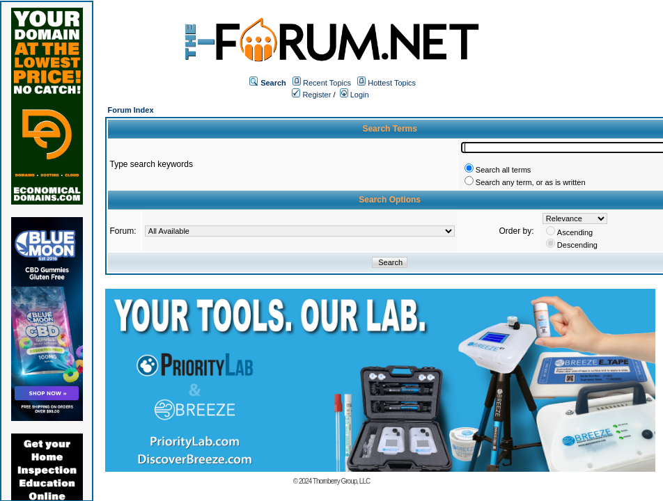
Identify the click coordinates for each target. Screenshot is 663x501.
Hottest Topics (392, 83)
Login (354, 94)
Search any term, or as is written (531, 182)
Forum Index (131, 110)
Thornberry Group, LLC (341, 481)
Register (311, 94)
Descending (577, 245)
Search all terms (503, 170)
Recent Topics (327, 83)
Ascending (575, 232)
